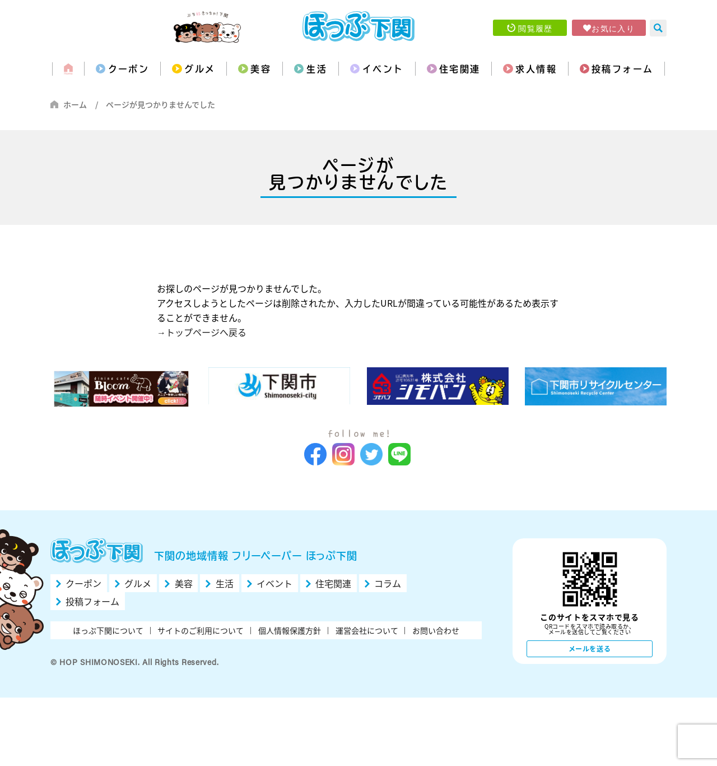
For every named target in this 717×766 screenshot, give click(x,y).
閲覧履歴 (535, 28)
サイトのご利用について (200, 630)
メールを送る (590, 649)
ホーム (75, 104)
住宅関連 (460, 68)
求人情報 (536, 68)
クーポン (129, 68)
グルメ (199, 68)
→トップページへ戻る (201, 332)
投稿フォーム (622, 68)
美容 (260, 68)
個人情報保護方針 (289, 630)
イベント (383, 68)
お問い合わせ (435, 630)
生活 (316, 68)
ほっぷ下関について (108, 630)
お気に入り (613, 28)
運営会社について (367, 630)
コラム (387, 583)
